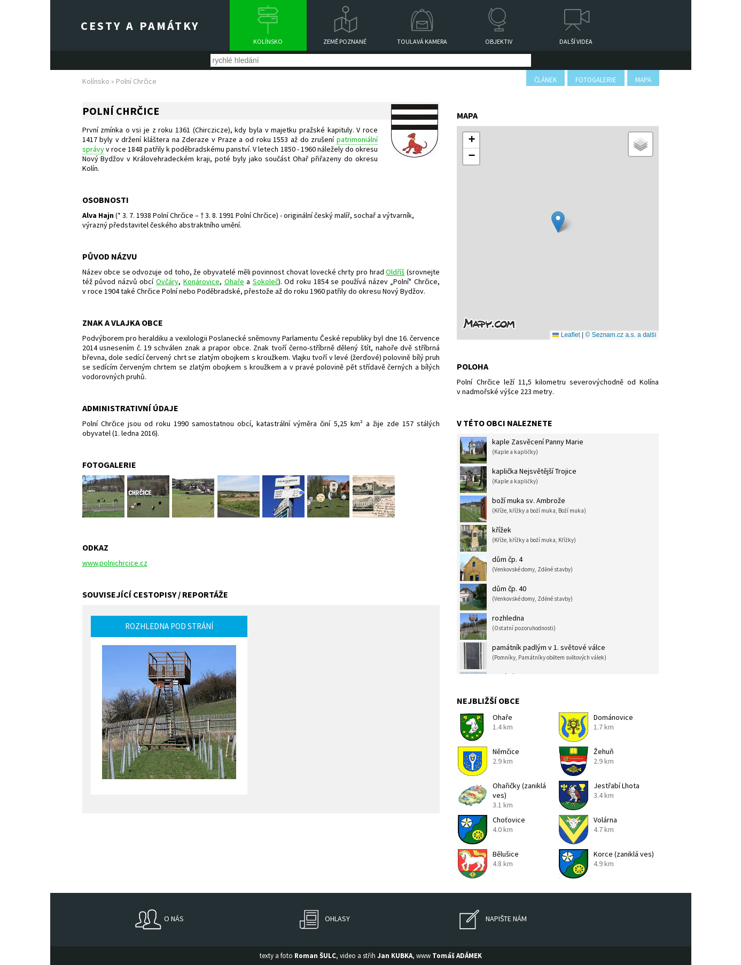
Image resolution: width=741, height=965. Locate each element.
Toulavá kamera (422, 41)
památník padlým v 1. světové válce (533, 655)
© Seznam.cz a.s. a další (621, 335)
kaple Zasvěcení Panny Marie (521, 450)
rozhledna (508, 626)
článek (545, 79)
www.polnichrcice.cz (114, 563)
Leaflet (566, 335)
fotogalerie (596, 79)
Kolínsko (268, 41)
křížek (518, 538)
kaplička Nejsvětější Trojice (518, 479)
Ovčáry (167, 281)
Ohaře (234, 281)
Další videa (575, 41)
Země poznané (344, 41)
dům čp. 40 (516, 597)
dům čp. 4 (516, 567)
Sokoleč (265, 281)
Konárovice (201, 281)
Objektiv (498, 41)
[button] (558, 222)
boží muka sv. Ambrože (523, 509)
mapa (643, 79)
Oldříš (395, 272)
